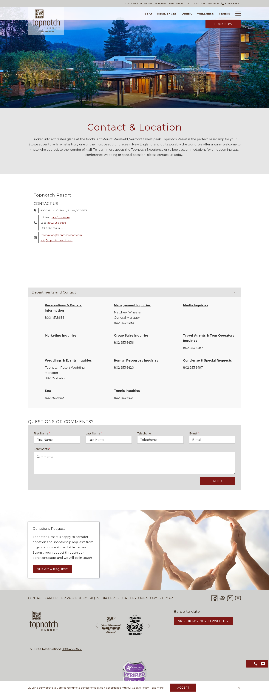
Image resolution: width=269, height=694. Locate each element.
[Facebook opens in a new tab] (214, 597)
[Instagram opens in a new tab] (230, 597)
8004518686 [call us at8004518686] (230, 3)
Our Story (147, 598)
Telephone (144, 433)
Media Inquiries (195, 305)
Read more (157, 687)
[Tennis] (194, 13)
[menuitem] (36, 598)
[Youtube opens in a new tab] (238, 597)
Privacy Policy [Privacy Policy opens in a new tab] (74, 598)
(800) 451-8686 (60, 217)
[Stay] (118, 13)
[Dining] (157, 13)
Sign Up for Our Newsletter (203, 621)
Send (217, 481)
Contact (35, 598)
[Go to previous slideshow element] (96, 625)
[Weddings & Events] (222, 13)
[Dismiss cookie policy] (238, 687)
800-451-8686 (72, 649)
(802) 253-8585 (57, 222)
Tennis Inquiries (127, 390)
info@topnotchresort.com (56, 240)
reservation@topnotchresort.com (61, 234)
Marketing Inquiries (60, 335)
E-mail (194, 433)
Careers (52, 598)
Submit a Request (52, 569)
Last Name (94, 433)
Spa (48, 390)
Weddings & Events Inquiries (68, 360)
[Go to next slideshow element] (149, 625)
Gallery (129, 598)
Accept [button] (183, 687)
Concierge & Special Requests (207, 360)
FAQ (92, 598)
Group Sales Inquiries (131, 335)
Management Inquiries (132, 305)
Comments (42, 449)
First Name (42, 433)
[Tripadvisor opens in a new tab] (222, 597)
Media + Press (108, 598)
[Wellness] (176, 13)
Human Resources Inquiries (136, 360)
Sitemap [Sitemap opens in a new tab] (166, 598)
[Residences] (137, 13)
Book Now (223, 24)
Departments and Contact (134, 292)
